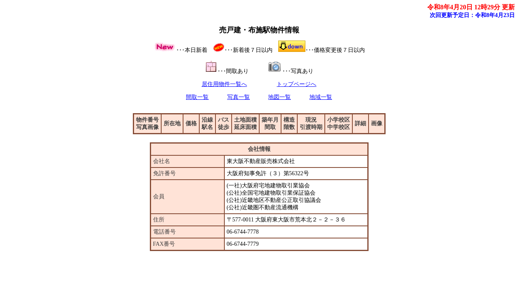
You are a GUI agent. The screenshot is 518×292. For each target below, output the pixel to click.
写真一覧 (238, 97)
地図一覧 (279, 97)
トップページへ (296, 84)
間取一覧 (197, 97)
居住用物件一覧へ (224, 84)
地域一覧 (320, 97)
